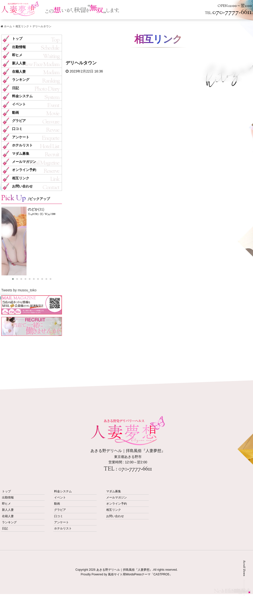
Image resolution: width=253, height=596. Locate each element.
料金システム (22, 96)
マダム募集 (20, 154)
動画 (15, 112)
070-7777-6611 (135, 469)
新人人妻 (19, 63)
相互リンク (20, 178)
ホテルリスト (22, 145)
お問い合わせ (22, 186)
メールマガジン (24, 162)
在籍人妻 (19, 71)
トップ (17, 39)
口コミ (17, 129)
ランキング (20, 80)
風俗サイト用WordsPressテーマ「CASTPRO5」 (140, 574)
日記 (15, 88)
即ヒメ (17, 55)
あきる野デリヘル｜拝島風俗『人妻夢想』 (124, 569)
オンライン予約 (24, 170)
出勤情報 (19, 47)
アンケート (20, 137)
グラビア (19, 121)
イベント (19, 104)
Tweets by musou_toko (18, 290)
